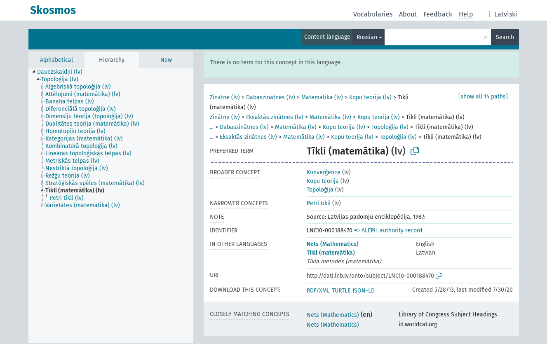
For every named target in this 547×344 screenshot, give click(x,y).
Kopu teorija (323, 181)
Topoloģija (320, 189)
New (166, 59)
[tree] (110, 205)
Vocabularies (372, 14)
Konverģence (323, 172)
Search (505, 37)
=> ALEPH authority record (388, 230)
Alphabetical (56, 59)
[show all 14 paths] (483, 96)
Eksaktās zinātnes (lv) (274, 117)
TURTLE (341, 290)
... (212, 127)
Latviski (505, 14)
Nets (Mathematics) (333, 244)
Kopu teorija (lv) (370, 97)
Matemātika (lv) (322, 97)
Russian (367, 37)
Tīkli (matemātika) (331, 252)
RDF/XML (318, 290)
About (408, 14)
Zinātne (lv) (225, 97)
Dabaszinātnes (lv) (270, 97)
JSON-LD (363, 290)
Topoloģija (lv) (389, 127)
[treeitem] (63, 72)
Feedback (437, 14)
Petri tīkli (319, 203)
